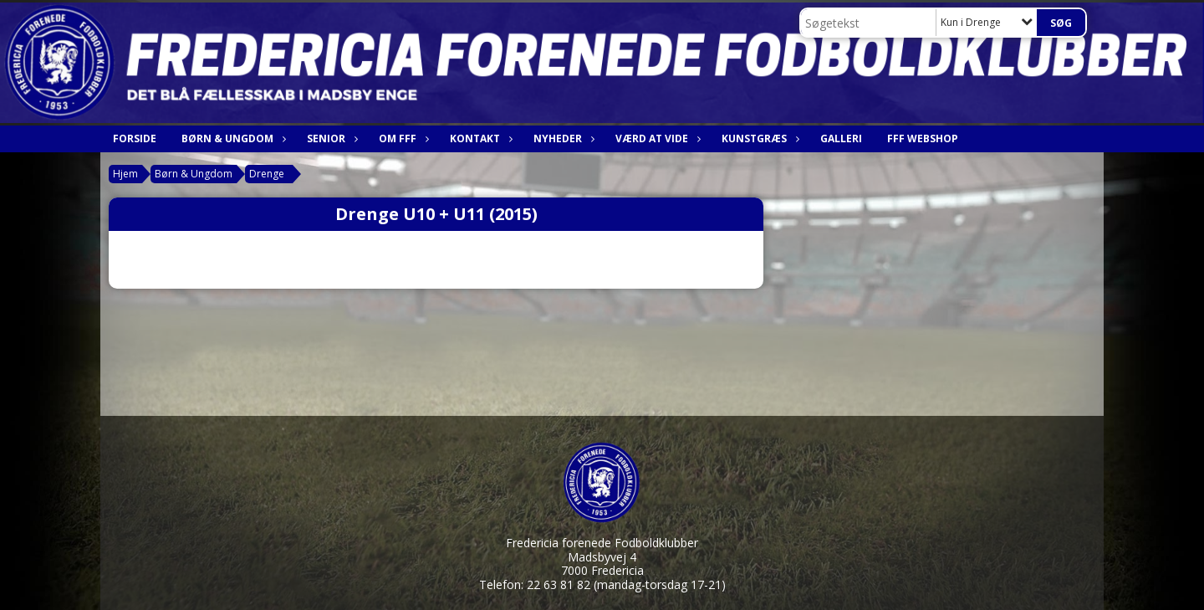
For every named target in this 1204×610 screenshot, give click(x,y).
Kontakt (479, 138)
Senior (330, 138)
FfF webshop (922, 138)
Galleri (841, 138)
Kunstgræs (758, 138)
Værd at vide (655, 138)
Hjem (125, 174)
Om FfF (402, 138)
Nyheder (561, 138)
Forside (134, 138)
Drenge (266, 174)
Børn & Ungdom (231, 138)
